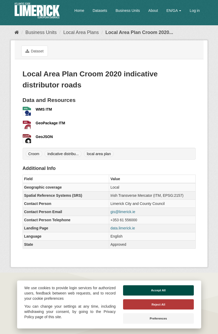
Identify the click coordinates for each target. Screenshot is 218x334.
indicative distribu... (63, 154)
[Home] (16, 32)
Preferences (158, 318)
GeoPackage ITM (50, 123)
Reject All (158, 304)
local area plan (99, 154)
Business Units (127, 10)
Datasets (100, 10)
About (153, 10)
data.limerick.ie (122, 228)
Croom (33, 154)
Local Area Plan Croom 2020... (139, 32)
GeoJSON (44, 137)
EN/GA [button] (173, 10)
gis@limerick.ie (122, 212)
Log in (195, 10)
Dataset (35, 51)
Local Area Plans (81, 32)
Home (79, 10)
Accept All (158, 290)
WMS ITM (44, 109)
